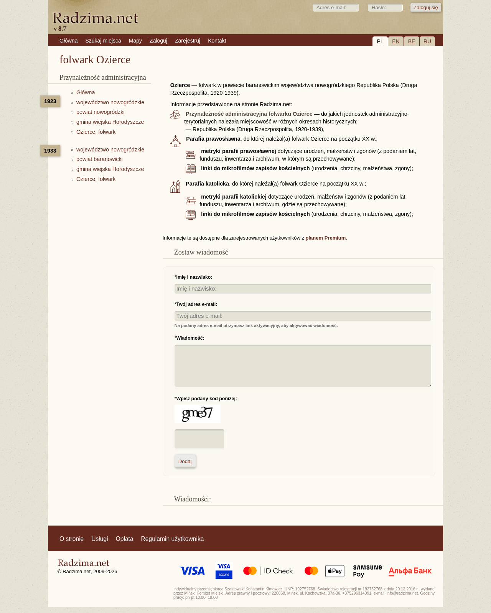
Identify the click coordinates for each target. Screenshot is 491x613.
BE (411, 41)
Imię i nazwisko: (194, 277)
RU (427, 41)
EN (395, 41)
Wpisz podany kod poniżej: (206, 398)
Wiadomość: (190, 338)
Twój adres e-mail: (196, 304)
